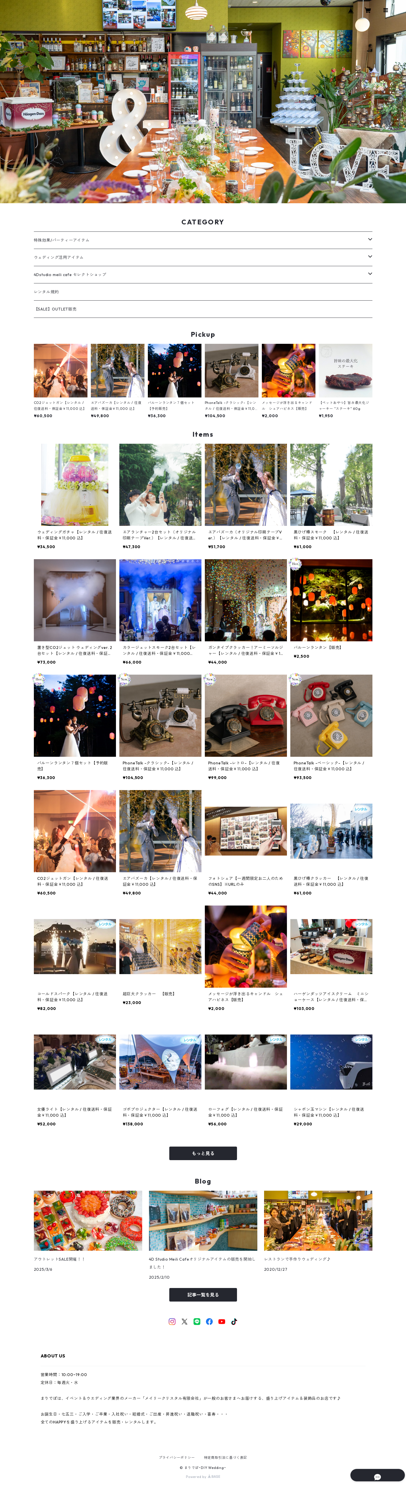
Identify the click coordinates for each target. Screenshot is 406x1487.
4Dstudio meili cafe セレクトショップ (70, 274)
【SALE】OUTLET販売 (55, 309)
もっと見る (203, 1153)
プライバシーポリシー (177, 1457)
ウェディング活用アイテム (59, 257)
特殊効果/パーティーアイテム (62, 240)
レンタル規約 (46, 291)
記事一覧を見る (203, 1295)
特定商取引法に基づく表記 (225, 1457)
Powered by (203, 1477)
